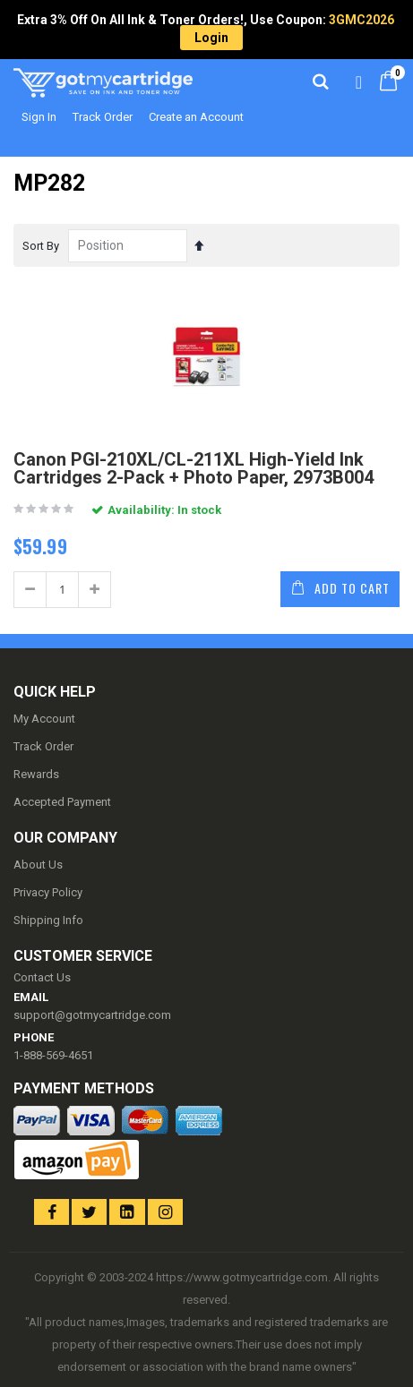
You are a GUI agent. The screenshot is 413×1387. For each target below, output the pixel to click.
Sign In (39, 117)
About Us (38, 864)
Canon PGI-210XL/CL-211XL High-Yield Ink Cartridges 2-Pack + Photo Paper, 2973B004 (193, 468)
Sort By (40, 246)
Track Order (103, 117)
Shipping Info (48, 920)
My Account (44, 718)
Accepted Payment (62, 802)
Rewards (36, 774)
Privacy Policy (47, 892)
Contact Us (42, 977)
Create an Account (196, 117)
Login (211, 37)
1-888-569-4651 (53, 1055)
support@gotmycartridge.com (92, 1015)
